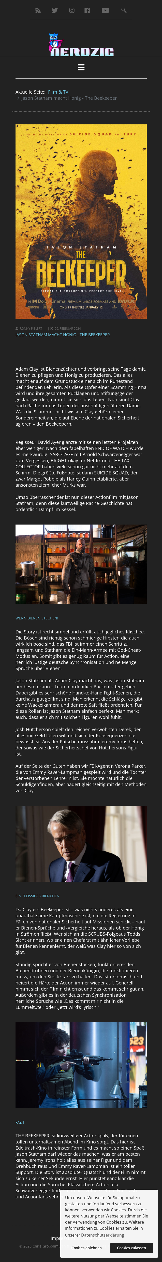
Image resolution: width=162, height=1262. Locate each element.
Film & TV (58, 92)
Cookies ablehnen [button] (86, 1247)
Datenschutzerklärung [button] (102, 1235)
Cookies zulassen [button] (131, 1247)
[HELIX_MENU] (81, 67)
